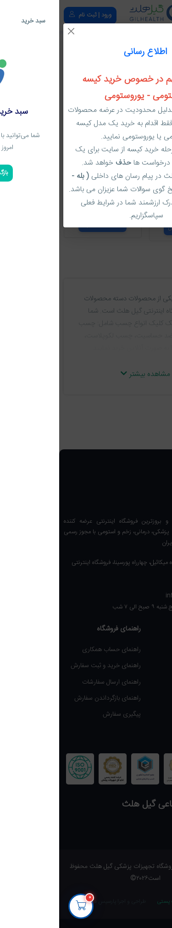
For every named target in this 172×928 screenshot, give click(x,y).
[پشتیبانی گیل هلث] (152, 900)
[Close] (12, 31)
